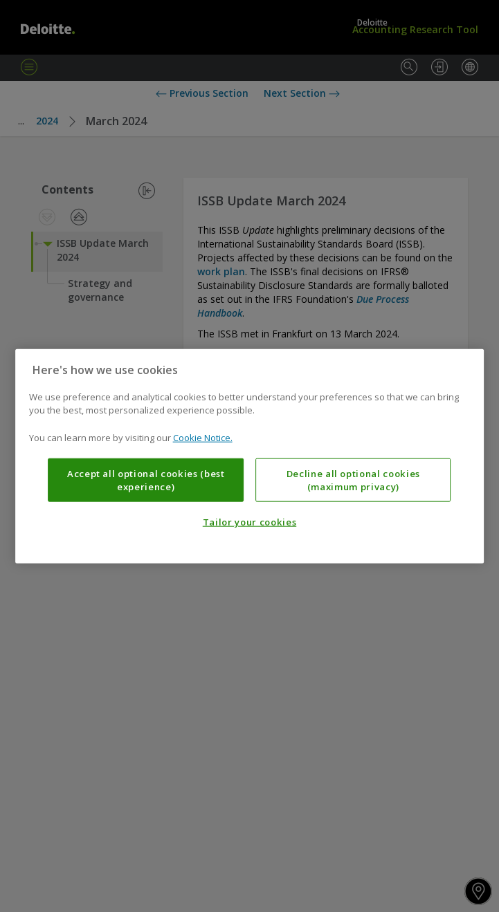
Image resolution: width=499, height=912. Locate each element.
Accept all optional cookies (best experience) (146, 479)
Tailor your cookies (249, 522)
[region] (249, 456)
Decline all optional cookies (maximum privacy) (353, 479)
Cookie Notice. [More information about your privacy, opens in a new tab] (203, 437)
